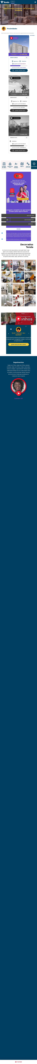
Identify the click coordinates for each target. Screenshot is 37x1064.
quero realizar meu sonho (18, 344)
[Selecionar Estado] (13, 2)
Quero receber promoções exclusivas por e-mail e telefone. (15, 239)
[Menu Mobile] (35, 2)
